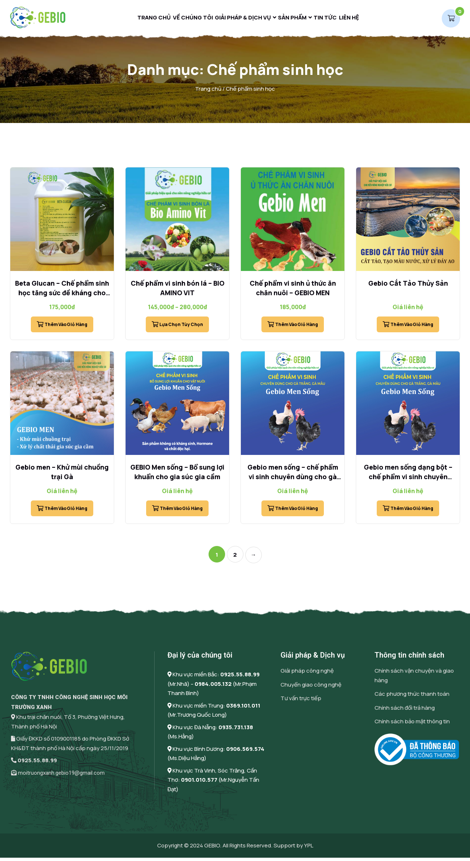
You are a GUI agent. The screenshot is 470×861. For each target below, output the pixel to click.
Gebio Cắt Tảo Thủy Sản (408, 286)
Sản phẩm (293, 18)
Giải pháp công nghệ (307, 674)
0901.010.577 (199, 783)
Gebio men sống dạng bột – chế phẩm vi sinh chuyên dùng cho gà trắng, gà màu (408, 480)
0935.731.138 (235, 730)
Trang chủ (143, 18)
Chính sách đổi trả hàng (405, 711)
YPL (308, 849)
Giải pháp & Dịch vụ (239, 18)
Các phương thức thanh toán (412, 697)
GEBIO (212, 849)
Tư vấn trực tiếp (301, 702)
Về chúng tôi (186, 18)
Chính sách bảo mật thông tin (412, 725)
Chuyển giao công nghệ (311, 688)
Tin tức (331, 18)
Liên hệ (360, 18)
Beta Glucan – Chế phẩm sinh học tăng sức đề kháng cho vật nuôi (62, 296)
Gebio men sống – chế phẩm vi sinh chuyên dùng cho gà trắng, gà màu (292, 480)
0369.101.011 (243, 709)
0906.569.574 (245, 752)
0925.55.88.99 (37, 764)
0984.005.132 (213, 687)
